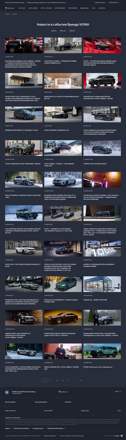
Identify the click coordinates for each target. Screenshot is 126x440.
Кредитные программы (21, 428)
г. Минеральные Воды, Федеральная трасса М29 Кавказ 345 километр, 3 (46, 2)
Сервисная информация (55, 428)
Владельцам (84, 8)
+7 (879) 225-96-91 (16, 393)
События (72, 31)
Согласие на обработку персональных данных (71, 435)
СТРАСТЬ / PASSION (46, 8)
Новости (53, 31)
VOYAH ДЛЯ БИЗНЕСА (41, 402)
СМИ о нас (63, 31)
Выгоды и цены (38, 428)
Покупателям (72, 8)
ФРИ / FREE (22, 8)
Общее (7, 428)
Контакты (102, 8)
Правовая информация (50, 435)
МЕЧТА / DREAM (33, 8)
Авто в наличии (60, 8)
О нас (93, 8)
